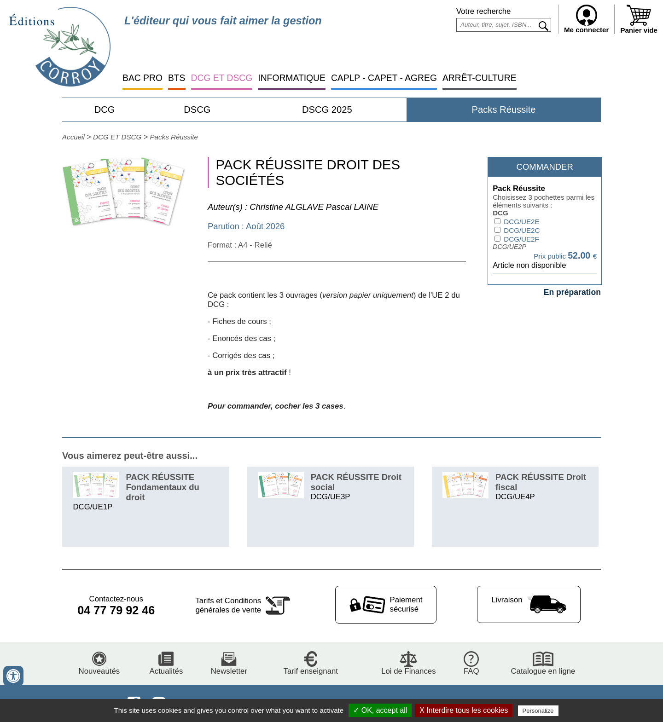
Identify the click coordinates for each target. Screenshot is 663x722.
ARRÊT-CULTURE (479, 78)
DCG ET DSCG (222, 78)
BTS (177, 78)
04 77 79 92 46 (116, 610)
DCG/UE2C (521, 230)
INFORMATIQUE (292, 78)
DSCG (197, 109)
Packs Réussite (504, 109)
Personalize (538, 710)
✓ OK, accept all (380, 710)
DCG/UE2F (520, 239)
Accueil (73, 137)
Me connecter (586, 19)
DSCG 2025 (327, 109)
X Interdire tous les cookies (463, 710)
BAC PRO (142, 78)
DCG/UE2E (520, 221)
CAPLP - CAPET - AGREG (384, 78)
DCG (104, 109)
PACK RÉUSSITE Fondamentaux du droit (162, 487)
